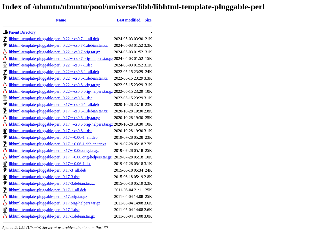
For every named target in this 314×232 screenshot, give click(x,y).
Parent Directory (22, 32)
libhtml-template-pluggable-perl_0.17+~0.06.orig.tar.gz (54, 150)
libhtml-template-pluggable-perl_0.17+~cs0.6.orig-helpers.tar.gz (61, 124)
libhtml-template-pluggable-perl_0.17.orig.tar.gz (48, 196)
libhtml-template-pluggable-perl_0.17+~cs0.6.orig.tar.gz (54, 117)
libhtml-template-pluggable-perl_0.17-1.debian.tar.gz (52, 216)
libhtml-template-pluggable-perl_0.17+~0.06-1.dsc (50, 163)
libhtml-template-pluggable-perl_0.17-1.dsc (44, 209)
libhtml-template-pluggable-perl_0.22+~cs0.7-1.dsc (50, 65)
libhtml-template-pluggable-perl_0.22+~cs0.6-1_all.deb (54, 71)
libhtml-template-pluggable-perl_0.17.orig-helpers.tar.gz (54, 203)
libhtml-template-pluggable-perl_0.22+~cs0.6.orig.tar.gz (54, 85)
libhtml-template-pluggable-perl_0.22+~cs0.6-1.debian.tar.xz (58, 78)
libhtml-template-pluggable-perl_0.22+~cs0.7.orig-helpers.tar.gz (61, 58)
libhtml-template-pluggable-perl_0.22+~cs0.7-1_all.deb (54, 39)
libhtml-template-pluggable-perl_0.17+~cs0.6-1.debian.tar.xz (58, 111)
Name (61, 20)
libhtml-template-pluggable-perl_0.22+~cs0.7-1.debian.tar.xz (58, 45)
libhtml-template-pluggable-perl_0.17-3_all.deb (47, 170)
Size (148, 20)
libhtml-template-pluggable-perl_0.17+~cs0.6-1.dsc (50, 131)
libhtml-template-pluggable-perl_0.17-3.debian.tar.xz (52, 183)
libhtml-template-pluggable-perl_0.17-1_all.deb (47, 190)
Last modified (129, 20)
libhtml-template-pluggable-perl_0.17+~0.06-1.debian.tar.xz (57, 144)
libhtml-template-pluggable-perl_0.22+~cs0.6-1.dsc (50, 98)
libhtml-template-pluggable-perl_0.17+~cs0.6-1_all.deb (54, 104)
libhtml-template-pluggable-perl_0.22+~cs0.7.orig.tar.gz (54, 52)
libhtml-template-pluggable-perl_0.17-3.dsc (44, 177)
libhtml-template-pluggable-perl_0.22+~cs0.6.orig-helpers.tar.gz (61, 91)
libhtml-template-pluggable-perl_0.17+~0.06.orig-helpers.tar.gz (60, 157)
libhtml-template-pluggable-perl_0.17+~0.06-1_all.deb (53, 137)
